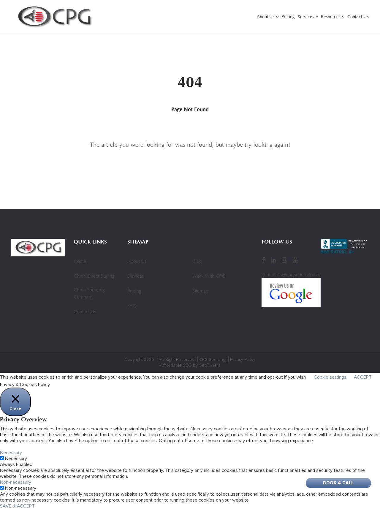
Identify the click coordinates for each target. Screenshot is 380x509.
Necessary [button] (11, 453)
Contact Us (358, 17)
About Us (266, 17)
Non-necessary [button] (15, 482)
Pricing (288, 17)
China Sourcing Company (89, 294)
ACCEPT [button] (363, 377)
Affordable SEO (176, 365)
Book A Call (338, 483)
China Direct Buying (94, 276)
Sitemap (200, 291)
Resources (331, 17)
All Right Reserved (177, 359)
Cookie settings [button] (330, 377)
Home (80, 261)
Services (306, 17)
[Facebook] (263, 260)
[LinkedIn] (273, 260)
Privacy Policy (242, 359)
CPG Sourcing (212, 359)
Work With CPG (208, 276)
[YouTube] (295, 260)
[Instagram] (284, 260)
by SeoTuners (207, 365)
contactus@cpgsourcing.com (291, 275)
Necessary (16, 458)
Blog (197, 261)
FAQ (132, 306)
